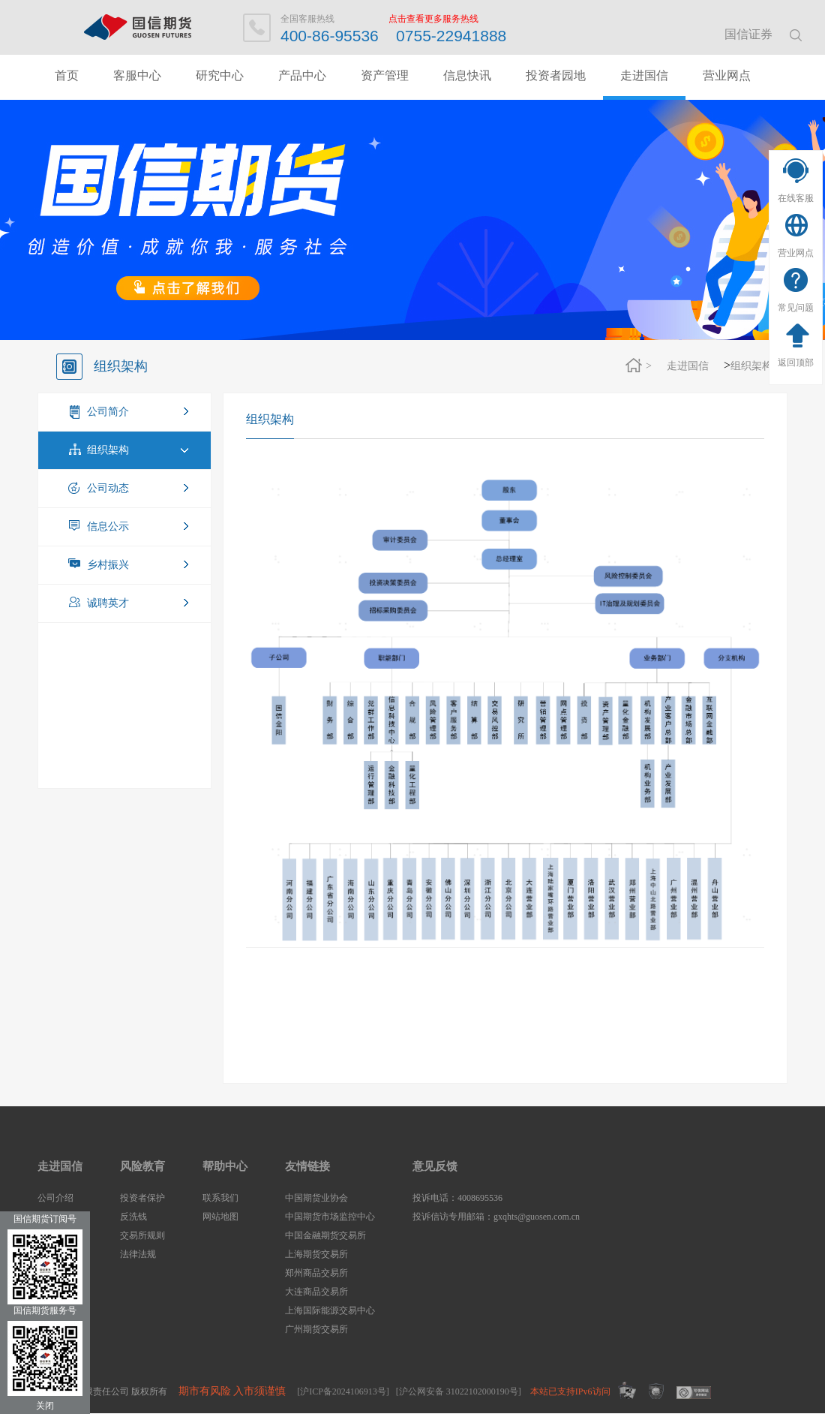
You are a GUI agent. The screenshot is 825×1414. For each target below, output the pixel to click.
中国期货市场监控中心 (330, 1216)
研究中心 (220, 75)
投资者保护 (142, 1198)
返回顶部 (796, 362)
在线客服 (796, 198)
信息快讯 (467, 75)
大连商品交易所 (316, 1291)
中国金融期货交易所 (325, 1235)
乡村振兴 (108, 564)
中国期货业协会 (316, 1198)
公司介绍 (56, 1198)
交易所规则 (142, 1235)
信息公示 (108, 526)
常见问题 (796, 307)
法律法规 (138, 1254)
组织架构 (751, 366)
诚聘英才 (108, 603)
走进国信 (644, 75)
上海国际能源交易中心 (330, 1310)
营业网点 (796, 253)
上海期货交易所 (316, 1254)
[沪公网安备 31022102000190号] (458, 1391)
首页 (67, 75)
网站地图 (220, 1216)
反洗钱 (133, 1216)
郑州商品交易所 (316, 1273)
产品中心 (302, 75)
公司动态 (108, 488)
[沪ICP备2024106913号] (343, 1391)
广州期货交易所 (316, 1329)
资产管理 (385, 75)
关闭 (45, 1405)
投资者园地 (556, 75)
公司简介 (108, 411)
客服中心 (137, 75)
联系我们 (220, 1198)
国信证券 (748, 34)
